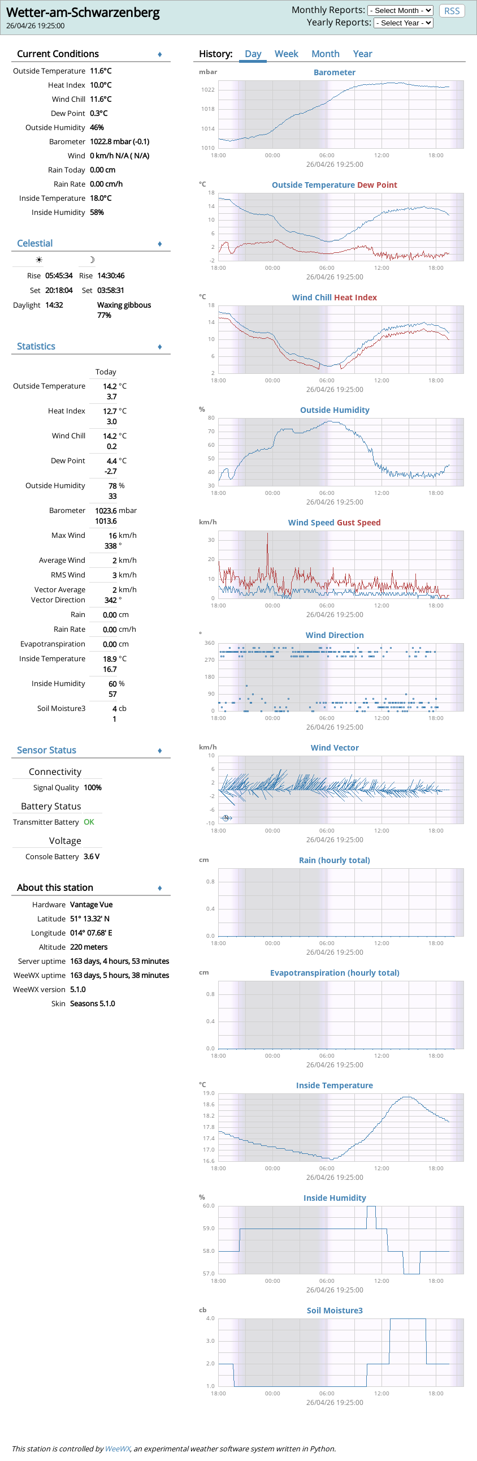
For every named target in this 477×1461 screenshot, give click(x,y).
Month (325, 54)
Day (253, 54)
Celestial (35, 243)
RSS (452, 11)
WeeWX (117, 1448)
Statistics (36, 346)
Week (286, 54)
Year (362, 54)
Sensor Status (46, 750)
